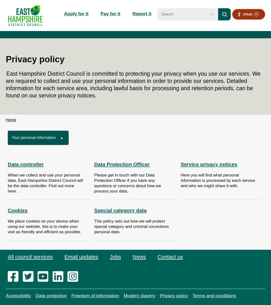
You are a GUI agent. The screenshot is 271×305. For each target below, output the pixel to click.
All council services (30, 257)
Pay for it (110, 13)
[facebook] (15, 277)
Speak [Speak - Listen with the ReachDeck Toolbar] (248, 14)
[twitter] (30, 277)
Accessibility (18, 295)
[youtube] (44, 277)
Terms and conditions (214, 295)
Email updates (81, 257)
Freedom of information (95, 295)
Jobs (115, 257)
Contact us (170, 257)
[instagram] (74, 277)
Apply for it (76, 13)
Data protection (51, 295)
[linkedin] (59, 277)
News (139, 257)
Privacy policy (174, 295)
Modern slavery (139, 295)
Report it (141, 13)
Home (11, 120)
